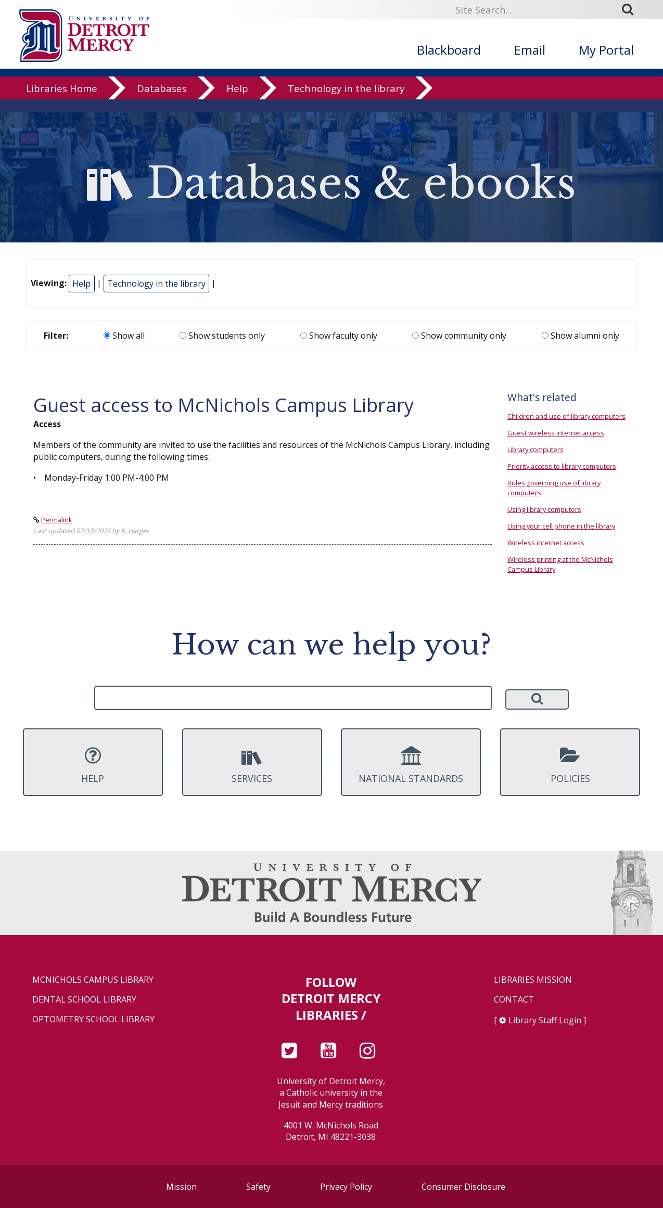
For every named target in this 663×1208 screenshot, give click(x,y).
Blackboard (449, 49)
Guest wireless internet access (555, 433)
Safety (258, 1186)
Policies (570, 765)
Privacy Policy (346, 1186)
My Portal (606, 49)
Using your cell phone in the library (561, 526)
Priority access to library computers (561, 466)
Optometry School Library (93, 1019)
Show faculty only (338, 335)
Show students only (222, 335)
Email (529, 49)
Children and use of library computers (566, 416)
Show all (124, 335)
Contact (514, 1000)
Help (237, 101)
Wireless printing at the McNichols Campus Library (560, 564)
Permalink (56, 519)
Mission (181, 1186)
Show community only (459, 335)
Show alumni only (580, 335)
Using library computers (544, 509)
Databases (162, 101)
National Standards (410, 765)
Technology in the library (346, 101)
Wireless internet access (545, 542)
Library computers (535, 449)
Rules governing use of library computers (554, 487)
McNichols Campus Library (93, 980)
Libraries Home (61, 101)
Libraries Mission (533, 980)
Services (252, 765)
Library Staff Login (544, 1020)
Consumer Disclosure (463, 1186)
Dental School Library (84, 1000)
